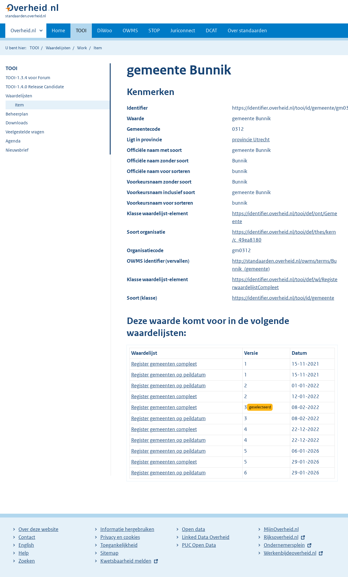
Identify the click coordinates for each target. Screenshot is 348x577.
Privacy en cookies (120, 537)
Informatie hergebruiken (127, 529)
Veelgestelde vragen (25, 132)
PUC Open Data (199, 545)
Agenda (13, 141)
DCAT (211, 30)
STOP (154, 30)
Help (23, 553)
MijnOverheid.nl (281, 529)
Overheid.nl (23, 32)
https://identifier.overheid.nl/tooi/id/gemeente (283, 298)
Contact (26, 537)
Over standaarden (247, 30)
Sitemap (109, 553)
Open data (193, 529)
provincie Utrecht (251, 139)
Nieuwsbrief (17, 150)
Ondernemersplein (284, 545)
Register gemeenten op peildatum (168, 374)
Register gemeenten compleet (164, 364)
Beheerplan (17, 114)
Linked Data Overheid (205, 537)
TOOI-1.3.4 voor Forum (28, 77)
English (26, 545)
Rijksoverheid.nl (281, 537)
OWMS (130, 30)
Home (58, 30)
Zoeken (26, 561)
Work (82, 47)
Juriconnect (182, 30)
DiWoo (104, 30)
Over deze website (38, 529)
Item (19, 105)
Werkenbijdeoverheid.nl (290, 553)
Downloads (17, 122)
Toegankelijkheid (119, 545)
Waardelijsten (58, 47)
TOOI (81, 30)
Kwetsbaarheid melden (125, 561)
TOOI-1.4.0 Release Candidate (35, 86)
